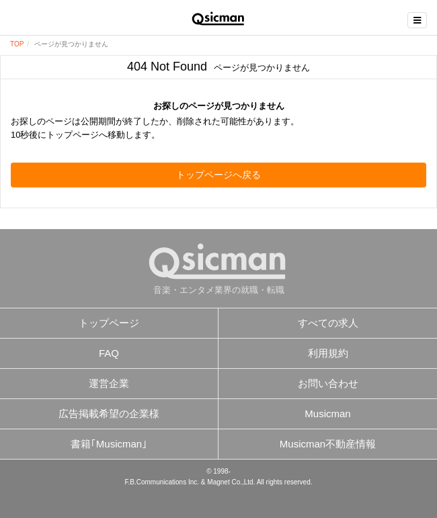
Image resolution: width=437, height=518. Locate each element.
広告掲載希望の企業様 (108, 413)
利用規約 (328, 353)
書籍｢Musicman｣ (109, 443)
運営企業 (109, 383)
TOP (17, 44)
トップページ (109, 323)
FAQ (109, 353)
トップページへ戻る (218, 174)
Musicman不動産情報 (328, 443)
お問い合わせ (328, 383)
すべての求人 (328, 323)
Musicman (327, 413)
